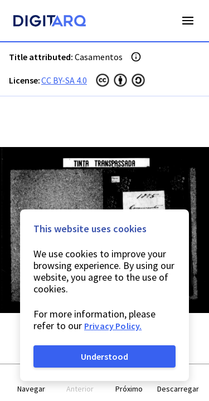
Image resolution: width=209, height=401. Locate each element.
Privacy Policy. (113, 325)
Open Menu (188, 20)
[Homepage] (49, 22)
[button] (31, 383)
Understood (104, 356)
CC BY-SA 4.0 (64, 80)
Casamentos (99, 56)
